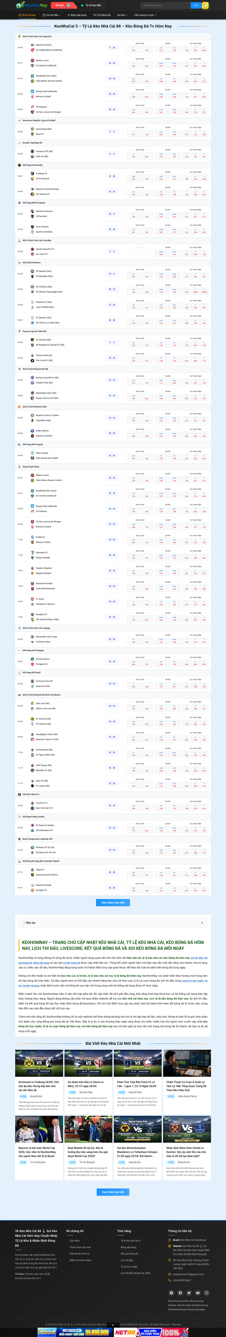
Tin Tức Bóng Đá (102, 15)
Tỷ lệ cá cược (27, 15)
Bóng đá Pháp (85, 1092)
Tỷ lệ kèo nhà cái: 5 (131, 1240)
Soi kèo (122, 15)
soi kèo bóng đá (76, 962)
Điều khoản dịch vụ (80, 1253)
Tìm (193, 5)
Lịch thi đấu (52, 15)
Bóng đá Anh (134, 1162)
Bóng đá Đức (36, 1096)
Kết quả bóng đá (129, 1253)
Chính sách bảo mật (80, 1247)
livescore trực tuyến (195, 980)
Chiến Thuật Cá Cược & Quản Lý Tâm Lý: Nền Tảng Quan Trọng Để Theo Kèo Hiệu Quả (186, 1086)
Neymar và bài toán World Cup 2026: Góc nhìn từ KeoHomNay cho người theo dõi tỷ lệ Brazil (37, 1152)
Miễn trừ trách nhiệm (81, 1260)
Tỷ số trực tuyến (129, 1266)
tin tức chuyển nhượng (32, 985)
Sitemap (176, 1324)
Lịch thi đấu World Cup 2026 (135, 1273)
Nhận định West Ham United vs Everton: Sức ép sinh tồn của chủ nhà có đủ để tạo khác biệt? (186, 1152)
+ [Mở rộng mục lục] (202, 923)
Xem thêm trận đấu (113, 902)
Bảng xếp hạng (76, 15)
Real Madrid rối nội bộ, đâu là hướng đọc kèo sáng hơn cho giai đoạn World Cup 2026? (88, 1152)
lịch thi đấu (196, 957)
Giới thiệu (75, 1240)
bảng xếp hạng (44, 962)
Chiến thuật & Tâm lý (187, 1096)
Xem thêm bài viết (113, 1192)
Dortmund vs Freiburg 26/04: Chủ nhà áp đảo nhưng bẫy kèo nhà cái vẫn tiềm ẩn (39, 1086)
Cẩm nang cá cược (145, 15)
